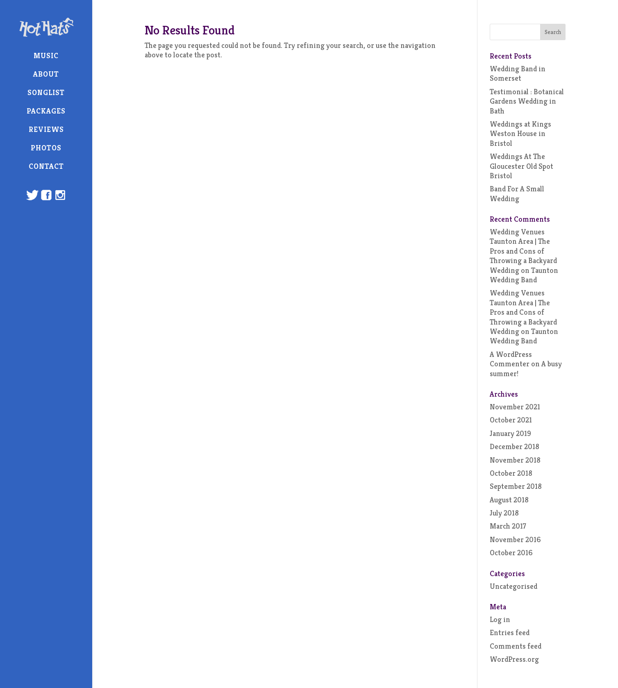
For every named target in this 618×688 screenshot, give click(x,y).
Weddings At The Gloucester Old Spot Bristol (521, 166)
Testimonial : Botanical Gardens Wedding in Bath (527, 101)
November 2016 (515, 539)
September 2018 (516, 486)
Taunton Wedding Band (524, 275)
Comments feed (515, 646)
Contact (46, 166)
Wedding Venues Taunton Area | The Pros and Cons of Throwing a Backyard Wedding (523, 251)
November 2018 (515, 460)
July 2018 (504, 513)
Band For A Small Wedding (517, 193)
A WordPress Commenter (511, 359)
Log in (500, 619)
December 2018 (514, 446)
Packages (46, 111)
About (46, 74)
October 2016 (511, 552)
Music (46, 55)
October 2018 (511, 473)
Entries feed (509, 632)
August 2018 (509, 499)
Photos (46, 147)
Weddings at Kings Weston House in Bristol (520, 133)
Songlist (46, 92)
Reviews (46, 129)
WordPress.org (514, 659)
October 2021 (511, 420)
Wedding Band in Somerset (517, 73)
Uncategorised (513, 586)
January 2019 (510, 433)
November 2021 (515, 406)
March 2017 (508, 526)
